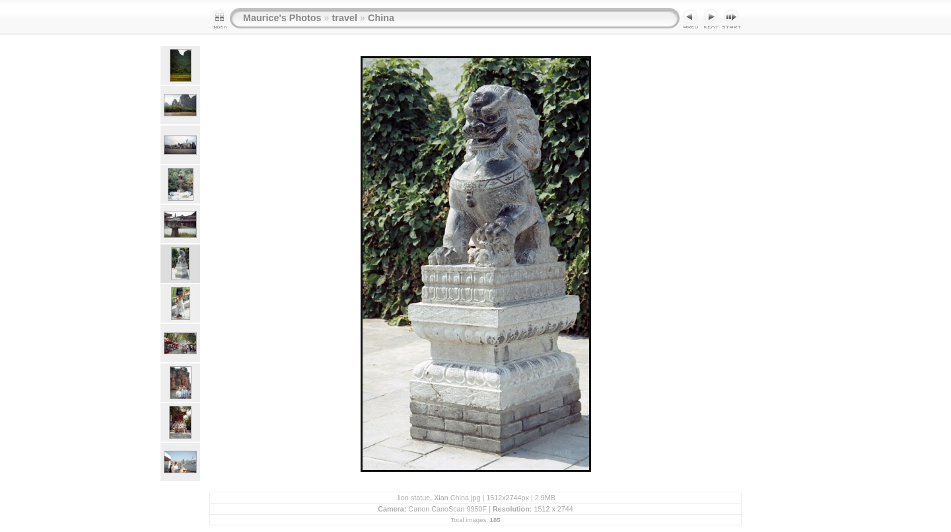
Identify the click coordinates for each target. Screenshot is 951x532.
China (381, 18)
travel (344, 18)
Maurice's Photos (282, 18)
